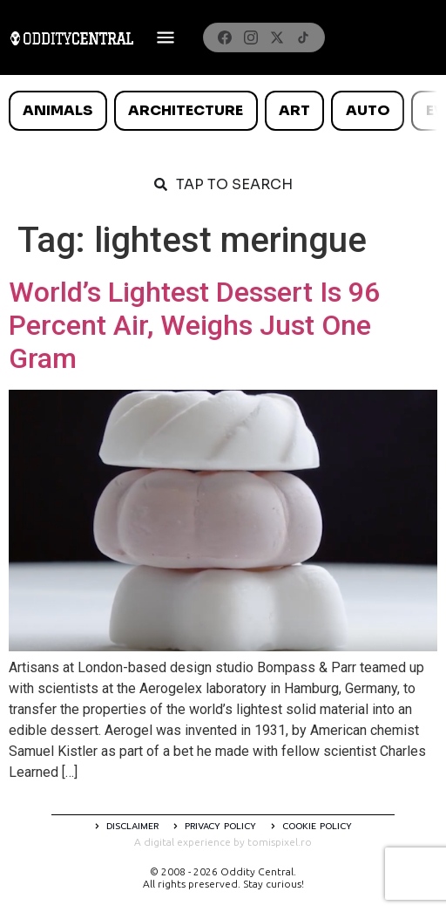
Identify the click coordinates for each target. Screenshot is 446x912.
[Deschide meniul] (165, 37)
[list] (223, 110)
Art (294, 110)
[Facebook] (225, 37)
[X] (277, 37)
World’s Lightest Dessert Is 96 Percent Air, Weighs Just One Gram (194, 326)
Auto (368, 110)
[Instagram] (251, 37)
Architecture (185, 110)
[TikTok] (303, 37)
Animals (57, 110)
